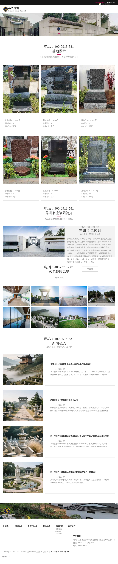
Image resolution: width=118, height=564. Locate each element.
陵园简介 (6, 526)
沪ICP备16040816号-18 (60, 552)
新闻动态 (59, 526)
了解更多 (90, 269)
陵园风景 (19, 526)
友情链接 (4, 556)
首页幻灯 (71, 526)
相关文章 (58, 533)
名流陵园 (106, 4)
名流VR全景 (33, 526)
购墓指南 (58, 529)
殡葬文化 (58, 531)
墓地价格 (46, 526)
